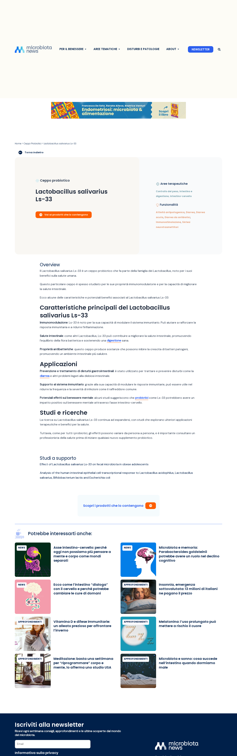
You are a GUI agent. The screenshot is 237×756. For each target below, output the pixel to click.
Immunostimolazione (168, 222)
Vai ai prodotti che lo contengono (63, 214)
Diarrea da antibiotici (177, 217)
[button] (219, 49)
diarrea (44, 376)
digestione (114, 340)
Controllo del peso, (167, 191)
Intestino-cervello (181, 196)
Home (18, 143)
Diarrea (190, 212)
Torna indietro (31, 152)
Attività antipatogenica (170, 212)
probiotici (141, 398)
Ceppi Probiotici (32, 143)
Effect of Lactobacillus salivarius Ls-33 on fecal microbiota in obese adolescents (94, 464)
